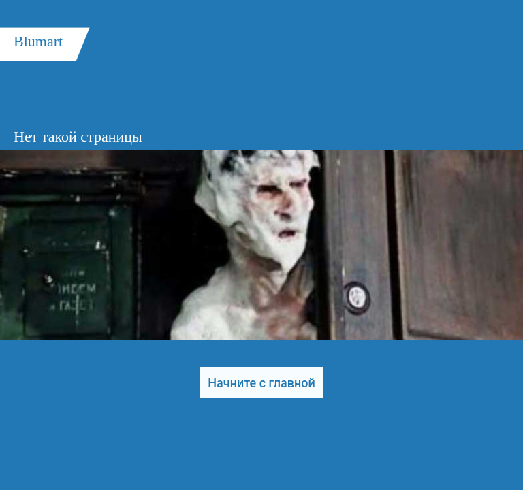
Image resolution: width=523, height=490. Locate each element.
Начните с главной (261, 383)
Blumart (38, 41)
